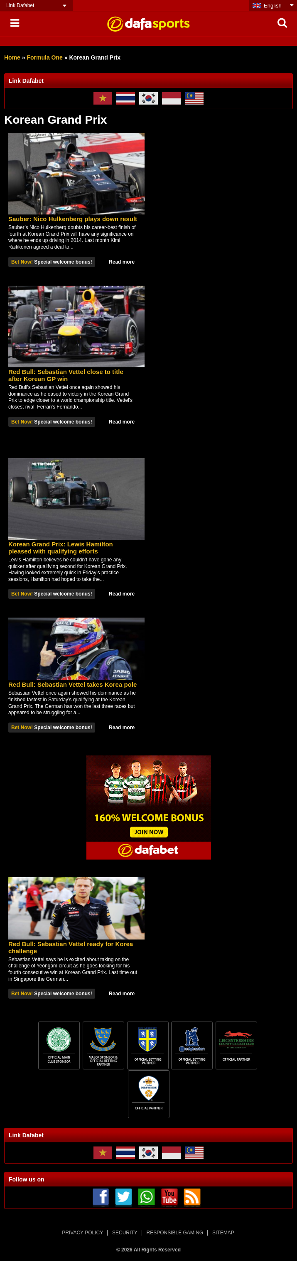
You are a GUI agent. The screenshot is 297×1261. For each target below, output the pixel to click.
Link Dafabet (20, 5)
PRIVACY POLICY (82, 1233)
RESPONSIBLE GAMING (175, 1233)
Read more (122, 262)
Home (12, 57)
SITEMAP (223, 1233)
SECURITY (124, 1233)
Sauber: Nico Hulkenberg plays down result (72, 218)
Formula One (44, 57)
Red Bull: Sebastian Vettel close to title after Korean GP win (65, 375)
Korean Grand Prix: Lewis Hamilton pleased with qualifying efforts (60, 548)
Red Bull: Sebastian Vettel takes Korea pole (72, 684)
